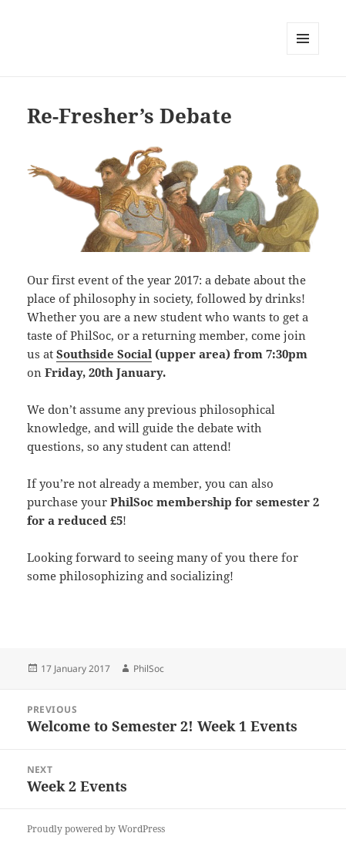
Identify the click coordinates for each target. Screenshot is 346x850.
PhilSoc (148, 668)
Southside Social (104, 353)
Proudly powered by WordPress (96, 828)
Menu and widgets (303, 54)
